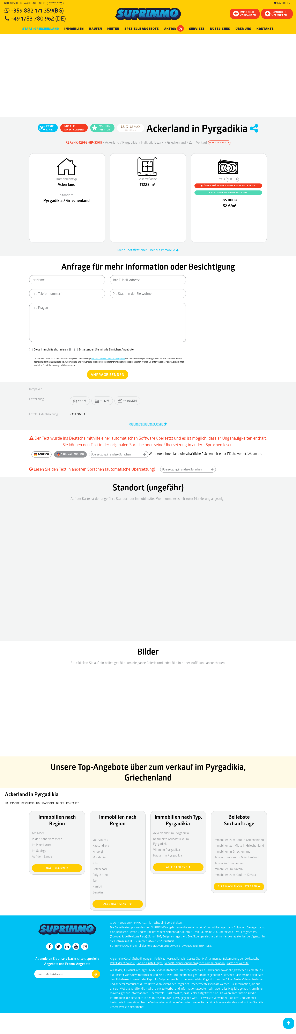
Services (197, 28)
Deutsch (11, 3)
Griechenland (176, 142)
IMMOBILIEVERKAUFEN (244, 13)
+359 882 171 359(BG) (37, 10)
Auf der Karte (219, 142)
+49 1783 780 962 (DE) (38, 18)
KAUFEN (95, 28)
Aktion (174, 28)
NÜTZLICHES (220, 28)
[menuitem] (265, 29)
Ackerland (112, 142)
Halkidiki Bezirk (152, 142)
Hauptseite (12, 803)
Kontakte (265, 28)
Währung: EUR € (33, 3)
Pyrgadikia (129, 142)
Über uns (243, 28)
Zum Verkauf (198, 142)
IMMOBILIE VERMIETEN (276, 13)
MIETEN (113, 28)
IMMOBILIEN (74, 28)
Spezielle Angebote (142, 28)
